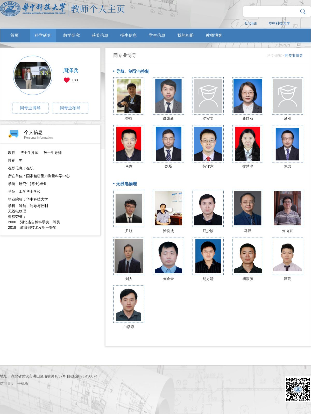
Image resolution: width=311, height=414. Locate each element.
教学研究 (71, 35)
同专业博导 (30, 108)
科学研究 (43, 35)
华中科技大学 (279, 23)
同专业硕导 (70, 108)
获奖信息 (100, 35)
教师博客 (214, 35)
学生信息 (157, 35)
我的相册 (185, 35)
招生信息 (128, 35)
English (251, 23)
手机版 (22, 383)
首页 (14, 35)
